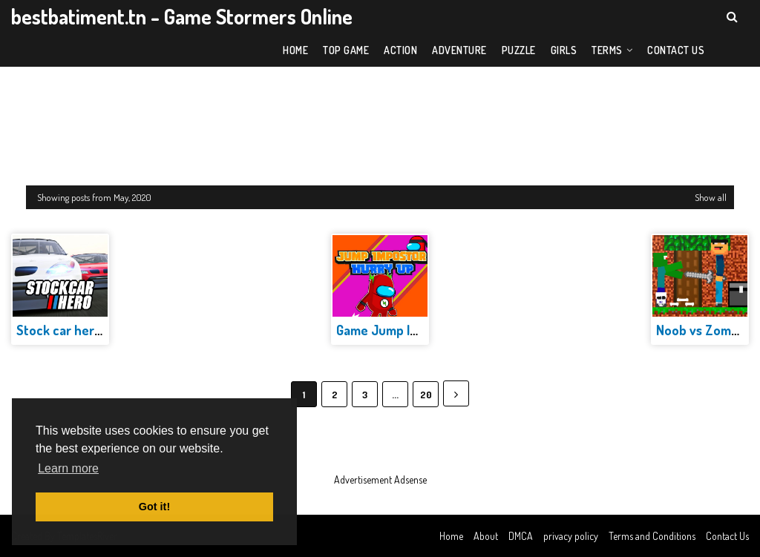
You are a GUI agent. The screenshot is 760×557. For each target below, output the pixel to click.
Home (451, 536)
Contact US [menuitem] (675, 50)
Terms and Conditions (652, 536)
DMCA (520, 536)
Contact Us (727, 536)
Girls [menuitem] (564, 50)
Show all (711, 197)
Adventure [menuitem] (459, 50)
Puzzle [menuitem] (519, 50)
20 (426, 395)
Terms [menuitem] (607, 50)
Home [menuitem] (295, 50)
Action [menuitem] (400, 50)
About (486, 536)
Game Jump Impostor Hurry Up (424, 330)
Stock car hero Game (76, 330)
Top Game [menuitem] (346, 50)
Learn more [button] (68, 468)
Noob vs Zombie (702, 330)
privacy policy (570, 536)
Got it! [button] (154, 506)
